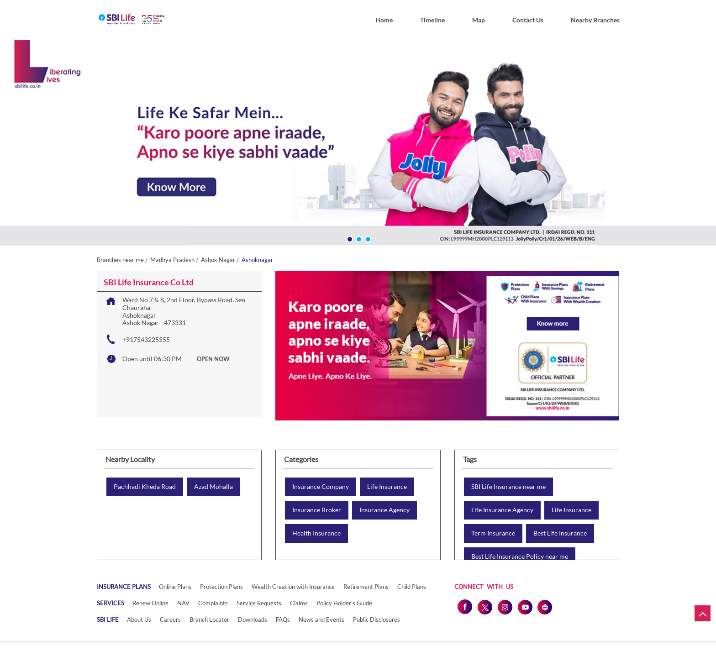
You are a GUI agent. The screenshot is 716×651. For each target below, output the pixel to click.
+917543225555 (146, 339)
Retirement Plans (366, 586)
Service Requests (259, 603)
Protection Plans (221, 586)
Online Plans (175, 586)
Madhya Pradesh (172, 260)
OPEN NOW (213, 358)
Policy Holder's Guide (344, 603)
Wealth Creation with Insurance (293, 586)
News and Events (321, 619)
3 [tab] (367, 238)
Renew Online (150, 603)
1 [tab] (349, 238)
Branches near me (120, 260)
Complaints (213, 603)
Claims (299, 603)
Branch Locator (209, 619)
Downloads (252, 619)
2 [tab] (358, 238)
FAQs (283, 619)
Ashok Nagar (218, 260)
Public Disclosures (376, 619)
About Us (139, 619)
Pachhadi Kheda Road (145, 486)
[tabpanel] (358, 145)
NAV (183, 603)
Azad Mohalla (213, 486)
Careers (170, 619)
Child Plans (411, 586)
